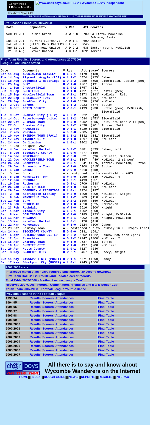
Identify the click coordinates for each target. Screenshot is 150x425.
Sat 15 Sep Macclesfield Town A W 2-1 (38, 107)
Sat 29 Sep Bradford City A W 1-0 (38, 115)
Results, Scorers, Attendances (52, 344)
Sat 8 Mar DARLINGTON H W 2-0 (38, 250)
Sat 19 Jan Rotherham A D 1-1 (38, 213)
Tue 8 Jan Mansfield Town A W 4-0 (38, 205)
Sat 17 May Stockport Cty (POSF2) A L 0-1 (38, 308)
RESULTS (105, 423)
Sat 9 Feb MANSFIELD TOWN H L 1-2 (38, 230)
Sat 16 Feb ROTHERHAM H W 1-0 (38, 238)
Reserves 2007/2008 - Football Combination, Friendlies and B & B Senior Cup (61, 330)
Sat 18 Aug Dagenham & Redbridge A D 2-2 (38, 90)
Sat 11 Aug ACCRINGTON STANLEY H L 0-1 (38, 82)
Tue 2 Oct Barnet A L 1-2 (38, 119)
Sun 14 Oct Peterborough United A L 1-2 (38, 135)
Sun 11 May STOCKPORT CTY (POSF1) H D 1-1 (38, 304)
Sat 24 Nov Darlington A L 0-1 (38, 164)
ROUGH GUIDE (54, 423)
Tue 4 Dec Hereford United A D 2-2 (38, 172)
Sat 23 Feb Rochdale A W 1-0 (38, 242)
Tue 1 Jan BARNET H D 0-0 (38, 197)
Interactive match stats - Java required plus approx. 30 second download (58, 317)
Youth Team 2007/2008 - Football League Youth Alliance (46, 335)
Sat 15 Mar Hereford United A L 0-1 (38, 259)
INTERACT (123, 423)
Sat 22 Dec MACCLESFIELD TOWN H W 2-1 (38, 185)
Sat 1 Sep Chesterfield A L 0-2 (38, 98)
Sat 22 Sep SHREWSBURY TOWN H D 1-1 (38, 111)
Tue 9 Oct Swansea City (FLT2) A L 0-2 (38, 131)
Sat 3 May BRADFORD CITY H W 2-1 (38, 296)
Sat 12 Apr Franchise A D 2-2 (38, 279)
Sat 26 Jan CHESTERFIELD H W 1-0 (38, 218)
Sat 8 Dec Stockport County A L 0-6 (38, 176)
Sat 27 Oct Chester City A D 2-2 (38, 144)
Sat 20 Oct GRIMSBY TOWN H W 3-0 (38, 139)
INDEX (36, 423)
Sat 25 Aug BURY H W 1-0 (38, 94)
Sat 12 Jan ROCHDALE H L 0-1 (38, 209)
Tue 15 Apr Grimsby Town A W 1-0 (38, 283)
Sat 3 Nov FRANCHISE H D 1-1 (38, 148)
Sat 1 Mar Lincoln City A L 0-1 (38, 246)
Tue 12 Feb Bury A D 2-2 (38, 234)
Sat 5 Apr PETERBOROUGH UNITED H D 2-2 (38, 275)
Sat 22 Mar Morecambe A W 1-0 (38, 263)
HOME (23, 423)
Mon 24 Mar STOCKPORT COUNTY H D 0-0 (38, 271)
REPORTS (88, 423)
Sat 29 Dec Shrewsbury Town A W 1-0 (38, 193)
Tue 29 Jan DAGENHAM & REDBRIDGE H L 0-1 (38, 222)
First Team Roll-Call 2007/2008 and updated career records (48, 322)
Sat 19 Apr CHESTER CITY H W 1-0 (38, 287)
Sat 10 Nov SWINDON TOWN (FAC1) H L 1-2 (38, 156)
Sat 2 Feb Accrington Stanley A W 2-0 (38, 226)
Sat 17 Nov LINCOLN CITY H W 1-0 (38, 160)
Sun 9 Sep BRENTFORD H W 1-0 (38, 102)
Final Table (106, 344)
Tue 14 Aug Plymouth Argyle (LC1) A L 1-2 (38, 86)
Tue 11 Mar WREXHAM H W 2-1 (38, 255)
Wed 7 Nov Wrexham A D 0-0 (38, 152)
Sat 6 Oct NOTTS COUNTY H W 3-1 (38, 123)
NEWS (73, 423)
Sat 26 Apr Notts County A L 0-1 (38, 292)
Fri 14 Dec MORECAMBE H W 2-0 (38, 181)
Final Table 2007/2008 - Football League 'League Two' (44, 326)
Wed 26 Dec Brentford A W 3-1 (38, 189)
